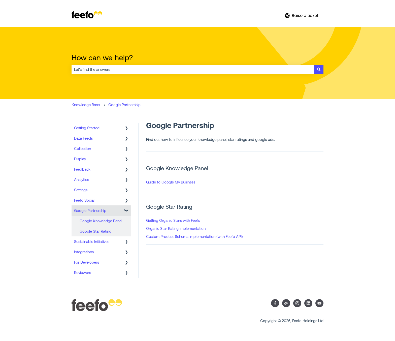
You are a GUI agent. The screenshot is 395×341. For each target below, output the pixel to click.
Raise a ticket (301, 15)
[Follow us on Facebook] (275, 303)
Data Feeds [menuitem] (83, 138)
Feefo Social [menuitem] (84, 200)
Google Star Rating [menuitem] (95, 231)
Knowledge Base (86, 105)
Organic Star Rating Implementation (176, 228)
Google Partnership (124, 105)
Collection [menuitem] (82, 148)
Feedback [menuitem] (82, 169)
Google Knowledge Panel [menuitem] (101, 221)
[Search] (318, 69)
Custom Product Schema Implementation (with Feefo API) (194, 236)
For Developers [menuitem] (86, 262)
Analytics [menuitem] (81, 179)
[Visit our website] (286, 303)
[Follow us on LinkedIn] (308, 303)
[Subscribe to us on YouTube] (319, 303)
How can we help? (102, 57)
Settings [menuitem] (80, 190)
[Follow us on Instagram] (297, 303)
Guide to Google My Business (170, 182)
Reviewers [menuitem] (82, 272)
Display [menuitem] (80, 159)
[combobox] (193, 69)
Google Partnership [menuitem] (90, 210)
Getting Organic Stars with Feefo (173, 220)
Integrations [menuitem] (84, 252)
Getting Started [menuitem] (87, 128)
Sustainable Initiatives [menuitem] (91, 241)
